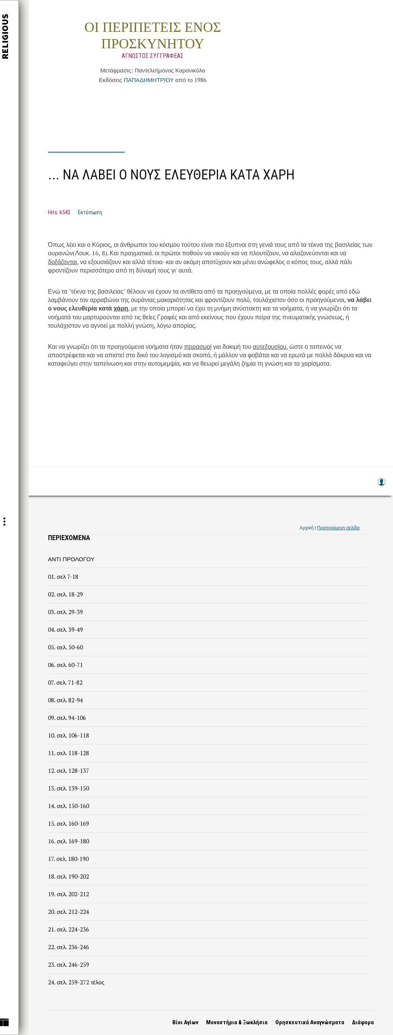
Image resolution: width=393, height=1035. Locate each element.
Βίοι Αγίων (185, 1022)
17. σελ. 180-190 (68, 859)
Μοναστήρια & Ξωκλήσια (237, 1022)
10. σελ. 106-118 (68, 735)
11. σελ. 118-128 (68, 753)
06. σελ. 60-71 (65, 665)
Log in (381, 485)
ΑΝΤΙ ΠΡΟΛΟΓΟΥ (71, 559)
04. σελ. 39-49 (65, 629)
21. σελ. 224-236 (68, 929)
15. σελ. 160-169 (68, 823)
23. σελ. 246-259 (68, 964)
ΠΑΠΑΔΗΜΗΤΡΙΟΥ (148, 80)
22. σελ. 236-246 (68, 947)
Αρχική (306, 528)
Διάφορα (363, 1022)
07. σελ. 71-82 (65, 682)
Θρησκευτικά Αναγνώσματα (309, 1022)
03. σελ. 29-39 (65, 612)
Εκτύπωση (90, 212)
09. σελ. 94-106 (67, 717)
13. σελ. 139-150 (68, 788)
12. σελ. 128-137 (68, 770)
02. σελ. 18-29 (65, 594)
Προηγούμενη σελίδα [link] (338, 528)
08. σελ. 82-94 (65, 700)
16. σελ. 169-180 (68, 841)
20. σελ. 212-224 (68, 911)
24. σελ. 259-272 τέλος (76, 982)
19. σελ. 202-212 (68, 894)
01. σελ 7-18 (63, 576)
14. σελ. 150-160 (68, 806)
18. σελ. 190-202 (68, 876)
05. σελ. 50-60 (65, 647)
